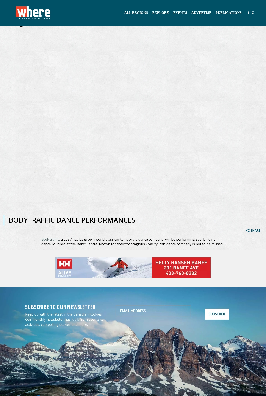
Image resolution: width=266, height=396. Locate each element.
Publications (229, 12)
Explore (160, 12)
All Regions (136, 12)
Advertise (201, 12)
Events (180, 12)
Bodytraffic (50, 239)
